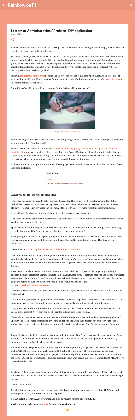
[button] (12, 40)
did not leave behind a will (32, 76)
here (46, 404)
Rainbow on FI (22, 5)
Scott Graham (67, 131)
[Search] (40, 5)
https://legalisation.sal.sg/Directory (35, 285)
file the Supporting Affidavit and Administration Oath (53, 249)
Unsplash (77, 131)
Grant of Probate (113, 79)
